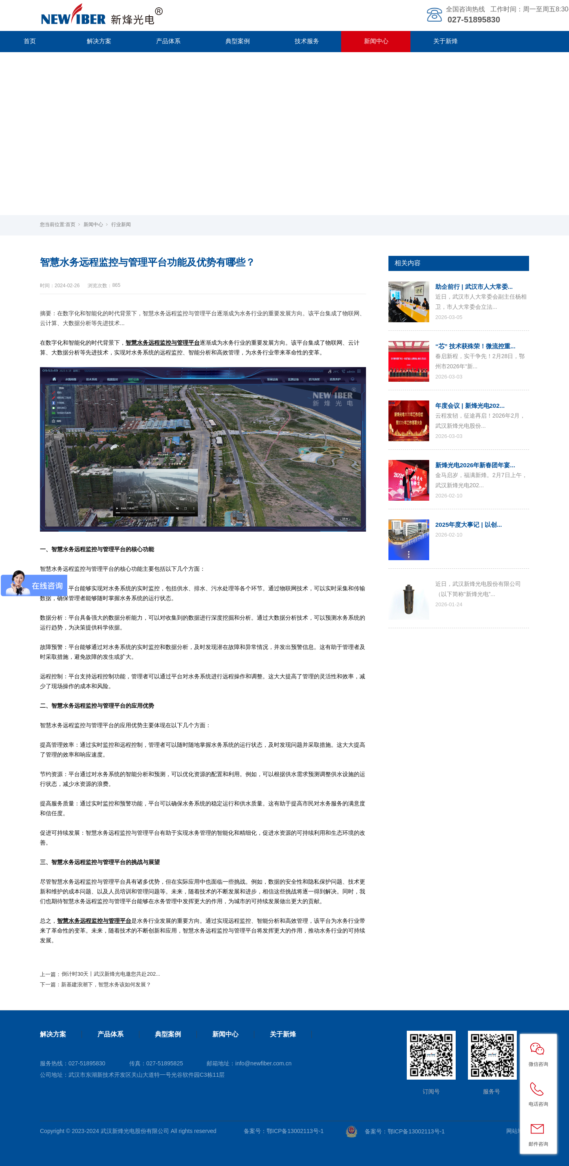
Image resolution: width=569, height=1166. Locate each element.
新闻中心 (376, 40)
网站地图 (517, 1131)
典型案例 (237, 40)
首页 (70, 224)
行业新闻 (121, 224)
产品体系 (168, 40)
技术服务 (307, 40)
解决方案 (99, 40)
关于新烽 (445, 40)
